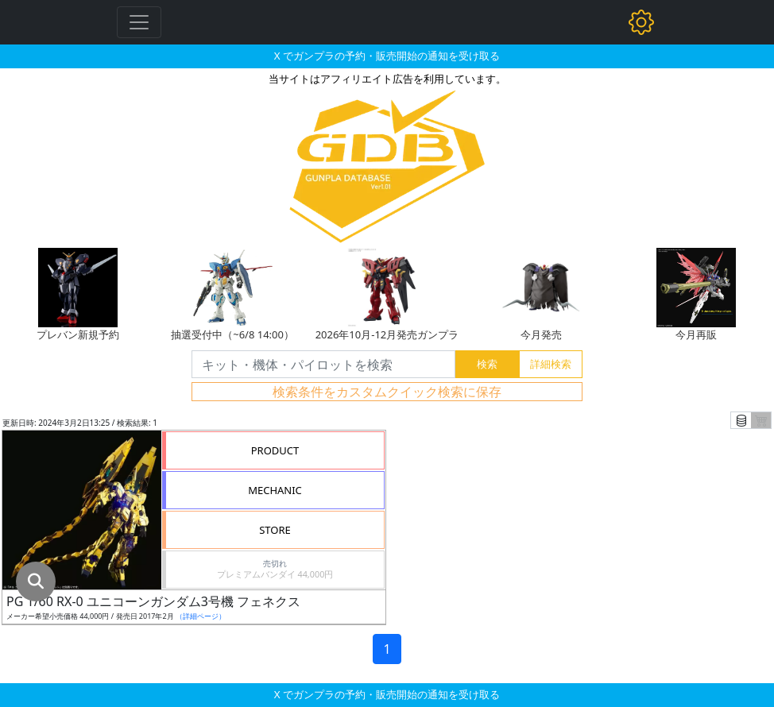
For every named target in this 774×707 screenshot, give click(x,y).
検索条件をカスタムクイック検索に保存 (387, 391)
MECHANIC (275, 490)
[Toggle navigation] (139, 22)
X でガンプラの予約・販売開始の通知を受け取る (387, 55)
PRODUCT (275, 450)
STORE (275, 530)
